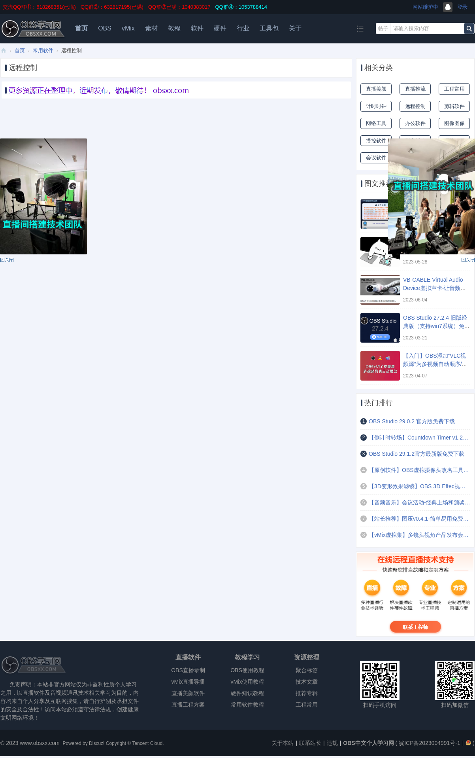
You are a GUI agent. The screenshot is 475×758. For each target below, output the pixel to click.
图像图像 (454, 123)
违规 (332, 743)
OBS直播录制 (188, 670)
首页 (81, 28)
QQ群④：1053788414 (241, 7)
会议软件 (376, 158)
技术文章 (307, 681)
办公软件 (415, 123)
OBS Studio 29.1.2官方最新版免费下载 (416, 454)
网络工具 (376, 123)
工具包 (269, 28)
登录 (462, 7)
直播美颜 (376, 89)
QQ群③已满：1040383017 (179, 7)
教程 (174, 28)
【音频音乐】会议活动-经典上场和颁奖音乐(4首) (419, 502)
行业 (243, 28)
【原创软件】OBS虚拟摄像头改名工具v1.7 (419, 470)
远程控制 (415, 106)
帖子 (383, 28)
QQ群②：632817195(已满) (112, 7)
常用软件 (43, 50)
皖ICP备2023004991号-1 (429, 743)
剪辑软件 (454, 106)
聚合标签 (307, 670)
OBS (104, 28)
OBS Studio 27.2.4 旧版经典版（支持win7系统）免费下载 (436, 326)
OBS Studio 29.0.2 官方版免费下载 (412, 421)
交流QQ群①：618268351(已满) (39, 7)
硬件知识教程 (247, 693)
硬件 (220, 28)
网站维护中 (425, 7)
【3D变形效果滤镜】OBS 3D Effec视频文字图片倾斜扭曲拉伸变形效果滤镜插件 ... (419, 486)
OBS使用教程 (247, 670)
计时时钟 (376, 106)
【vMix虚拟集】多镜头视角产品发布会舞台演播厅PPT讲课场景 (419, 535)
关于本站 (282, 743)
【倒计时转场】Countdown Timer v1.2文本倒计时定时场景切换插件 (419, 437)
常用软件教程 (247, 704)
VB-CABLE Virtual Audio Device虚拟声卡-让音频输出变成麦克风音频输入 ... (434, 288)
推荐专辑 (307, 693)
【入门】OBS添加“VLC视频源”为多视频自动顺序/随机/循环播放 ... (435, 363)
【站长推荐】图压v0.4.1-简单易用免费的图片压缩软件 (419, 518)
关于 (295, 28)
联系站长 (310, 743)
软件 (197, 28)
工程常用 (454, 89)
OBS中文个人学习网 (3, 50)
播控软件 (376, 141)
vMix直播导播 (188, 681)
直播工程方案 (188, 704)
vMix (128, 28)
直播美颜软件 (188, 693)
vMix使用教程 (247, 681)
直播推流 (415, 89)
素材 (151, 28)
